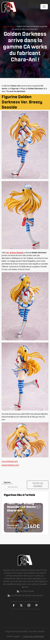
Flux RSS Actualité (25, 591)
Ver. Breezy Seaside (14, 252)
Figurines (24, 614)
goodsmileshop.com (10, 465)
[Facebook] (13, 605)
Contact (31, 616)
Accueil (13, 614)
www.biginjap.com (10, 461)
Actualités (19, 616)
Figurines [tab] (7, 482)
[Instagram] (29, 605)
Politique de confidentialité (33, 636)
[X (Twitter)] (21, 605)
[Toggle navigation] (44, 6)
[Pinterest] (36, 605)
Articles (12, 26)
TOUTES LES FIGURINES (37, 485)
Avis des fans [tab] (13, 487)
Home (5, 26)
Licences (36, 614)
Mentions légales (13, 636)
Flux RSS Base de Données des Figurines (25, 595)
